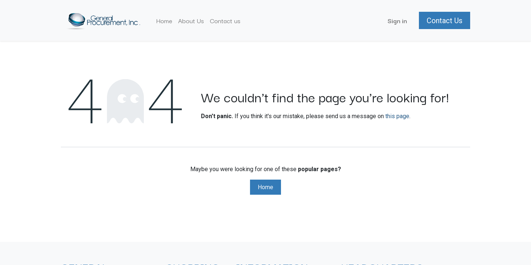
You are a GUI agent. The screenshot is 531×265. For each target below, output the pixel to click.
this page (397, 116)
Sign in (397, 20)
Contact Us (444, 20)
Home (265, 187)
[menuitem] (164, 20)
